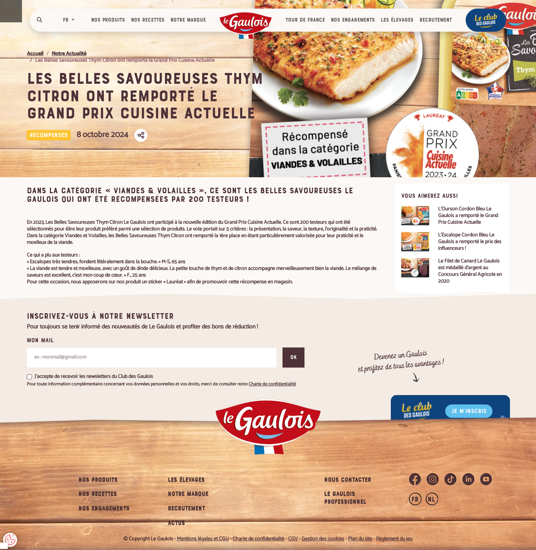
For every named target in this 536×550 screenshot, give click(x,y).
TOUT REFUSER (33, 515)
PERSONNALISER (151, 515)
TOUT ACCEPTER (92, 515)
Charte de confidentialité (96, 493)
